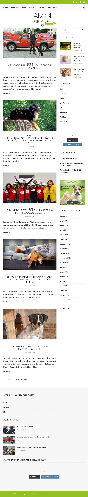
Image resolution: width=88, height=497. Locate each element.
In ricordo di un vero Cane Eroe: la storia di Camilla (29, 66)
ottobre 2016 (64, 253)
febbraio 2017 (64, 239)
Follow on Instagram (72, 144)
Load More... (72, 140)
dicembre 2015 (65, 300)
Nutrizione (30, 136)
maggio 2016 (64, 276)
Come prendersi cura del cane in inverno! (78, 72)
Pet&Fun (31, 275)
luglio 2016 (63, 267)
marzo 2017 (64, 235)
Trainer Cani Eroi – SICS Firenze (70, 158)
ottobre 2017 (64, 216)
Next (25, 380)
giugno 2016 (64, 272)
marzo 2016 (64, 286)
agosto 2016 (64, 263)
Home (5, 8)
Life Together (64, 103)
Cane (24, 8)
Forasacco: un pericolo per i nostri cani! (77, 45)
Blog (5, 412)
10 (21, 380)
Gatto (31, 8)
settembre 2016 (65, 258)
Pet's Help (30, 208)
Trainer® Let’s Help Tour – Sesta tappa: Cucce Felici (30, 348)
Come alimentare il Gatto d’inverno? (79, 58)
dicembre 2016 (65, 244)
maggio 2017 (64, 225)
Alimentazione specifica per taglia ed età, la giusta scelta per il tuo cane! (30, 141)
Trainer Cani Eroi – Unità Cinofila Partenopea (70, 171)
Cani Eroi (41, 8)
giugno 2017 (64, 221)
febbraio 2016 (64, 290)
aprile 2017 (63, 230)
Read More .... (7, 93)
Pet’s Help (52, 8)
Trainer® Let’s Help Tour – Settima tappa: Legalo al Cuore (30, 211)
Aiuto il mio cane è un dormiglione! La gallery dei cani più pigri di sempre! (30, 280)
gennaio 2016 (64, 295)
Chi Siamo (15, 8)
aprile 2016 (63, 281)
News (61, 108)
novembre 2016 (65, 249)
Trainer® (33, 494)
